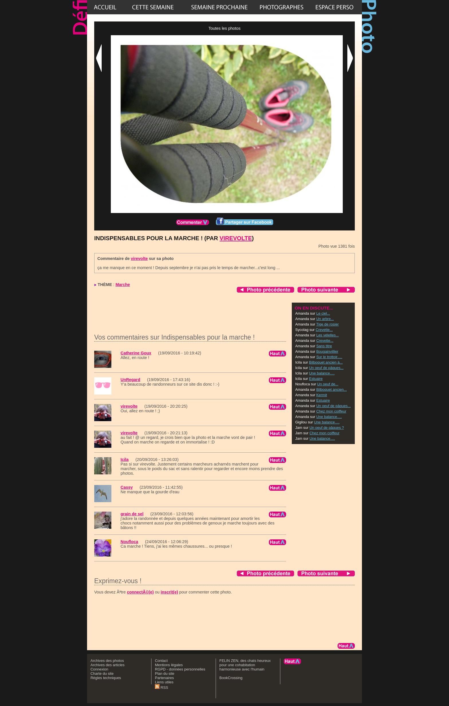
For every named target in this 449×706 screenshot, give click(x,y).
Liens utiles (164, 682)
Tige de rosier (327, 324)
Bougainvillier (327, 351)
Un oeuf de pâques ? (327, 427)
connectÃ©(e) (140, 592)
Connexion (99, 669)
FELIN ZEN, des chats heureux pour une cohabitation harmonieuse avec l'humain (245, 664)
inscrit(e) (169, 592)
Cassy (127, 487)
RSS (161, 687)
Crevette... (324, 330)
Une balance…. (321, 373)
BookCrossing (231, 678)
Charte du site (102, 673)
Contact (161, 660)
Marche (122, 284)
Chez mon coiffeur (331, 411)
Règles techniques (105, 678)
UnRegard (130, 379)
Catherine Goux (136, 353)
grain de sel (132, 514)
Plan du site (164, 673)
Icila (125, 459)
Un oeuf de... (327, 384)
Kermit (321, 395)
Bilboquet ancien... (331, 389)
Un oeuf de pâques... (326, 368)
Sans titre (324, 346)
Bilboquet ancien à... (325, 362)
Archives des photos (107, 660)
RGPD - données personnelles (180, 669)
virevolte (236, 238)
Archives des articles (107, 665)
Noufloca (129, 541)
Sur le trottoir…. (329, 357)
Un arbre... (325, 319)
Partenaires (164, 678)
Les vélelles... (327, 335)
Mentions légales (169, 665)
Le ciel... (323, 313)
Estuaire (316, 378)
